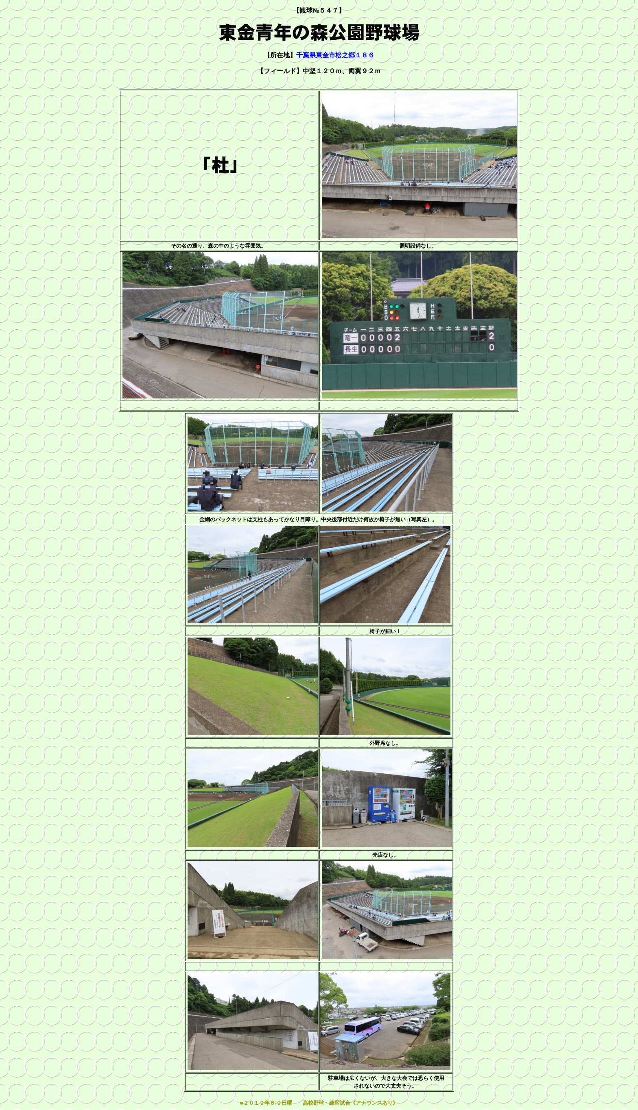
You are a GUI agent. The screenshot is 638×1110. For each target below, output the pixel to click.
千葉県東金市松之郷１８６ (335, 55)
